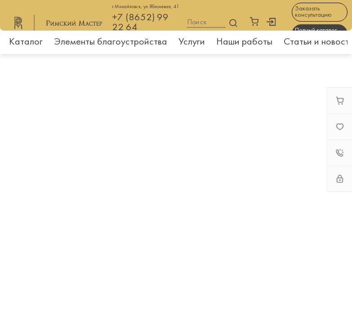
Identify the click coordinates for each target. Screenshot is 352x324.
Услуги (191, 42)
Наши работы (244, 42)
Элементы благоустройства (110, 42)
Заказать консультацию (313, 12)
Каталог (26, 42)
